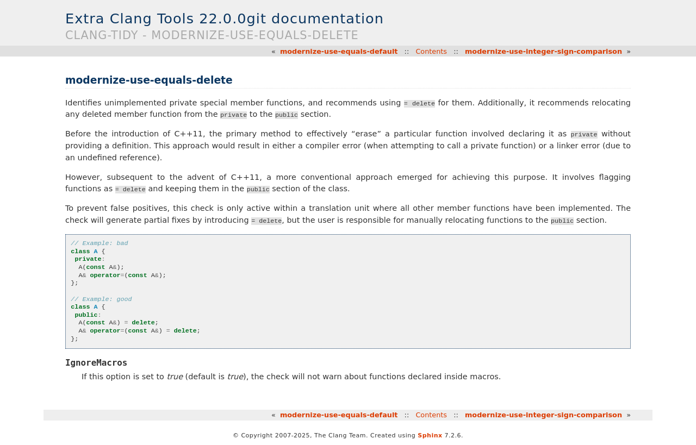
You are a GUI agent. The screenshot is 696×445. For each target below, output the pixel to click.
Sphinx (430, 435)
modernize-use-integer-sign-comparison (543, 51)
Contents (431, 51)
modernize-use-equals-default (339, 51)
